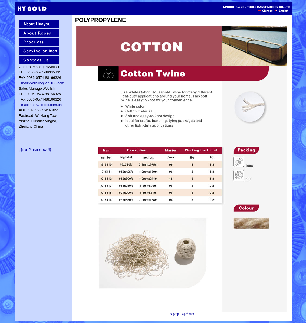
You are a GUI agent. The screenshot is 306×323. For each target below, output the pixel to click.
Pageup (174, 314)
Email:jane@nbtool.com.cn (40, 105)
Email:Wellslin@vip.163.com (41, 83)
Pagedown (187, 314)
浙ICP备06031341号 (35, 150)
